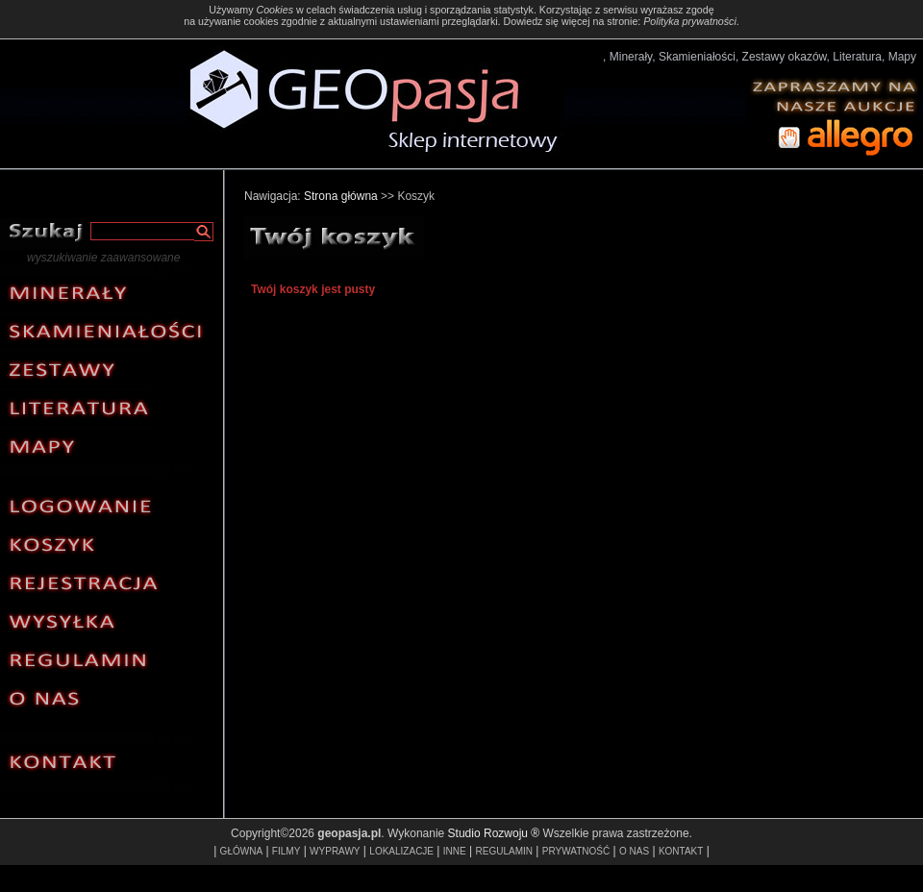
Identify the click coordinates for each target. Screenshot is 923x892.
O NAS (634, 851)
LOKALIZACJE (401, 851)
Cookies (274, 9)
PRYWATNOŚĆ (576, 851)
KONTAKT (681, 851)
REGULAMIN (504, 851)
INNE (454, 851)
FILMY (286, 851)
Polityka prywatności (689, 21)
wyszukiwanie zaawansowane (103, 257)
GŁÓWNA (241, 851)
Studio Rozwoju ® (494, 833)
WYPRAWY (335, 851)
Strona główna (341, 196)
